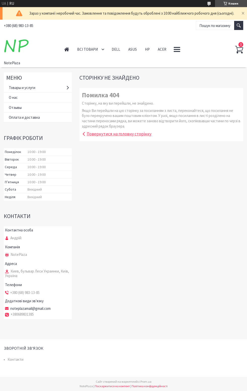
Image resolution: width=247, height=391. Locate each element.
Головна (66, 49)
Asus (132, 49)
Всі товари (87, 49)
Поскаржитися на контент (112, 386)
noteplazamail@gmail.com (30, 308)
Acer (162, 49)
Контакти (15, 359)
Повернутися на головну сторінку (119, 134)
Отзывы (15, 107)
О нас (13, 97)
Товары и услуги (22, 87)
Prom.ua (145, 381)
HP (147, 49)
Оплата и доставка (24, 117)
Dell (116, 49)
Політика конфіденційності (150, 386)
